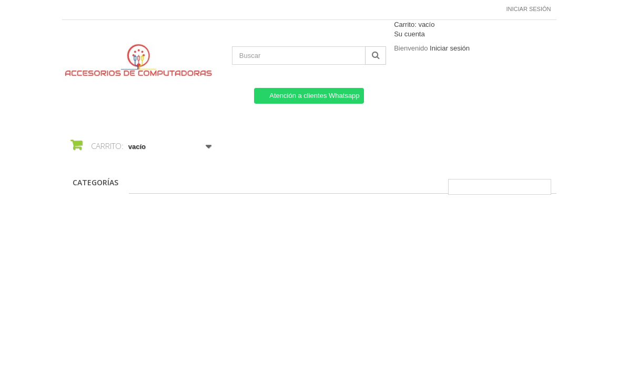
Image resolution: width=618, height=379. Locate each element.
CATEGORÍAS (95, 182)
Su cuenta (409, 34)
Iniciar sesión (528, 9)
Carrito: (414, 24)
